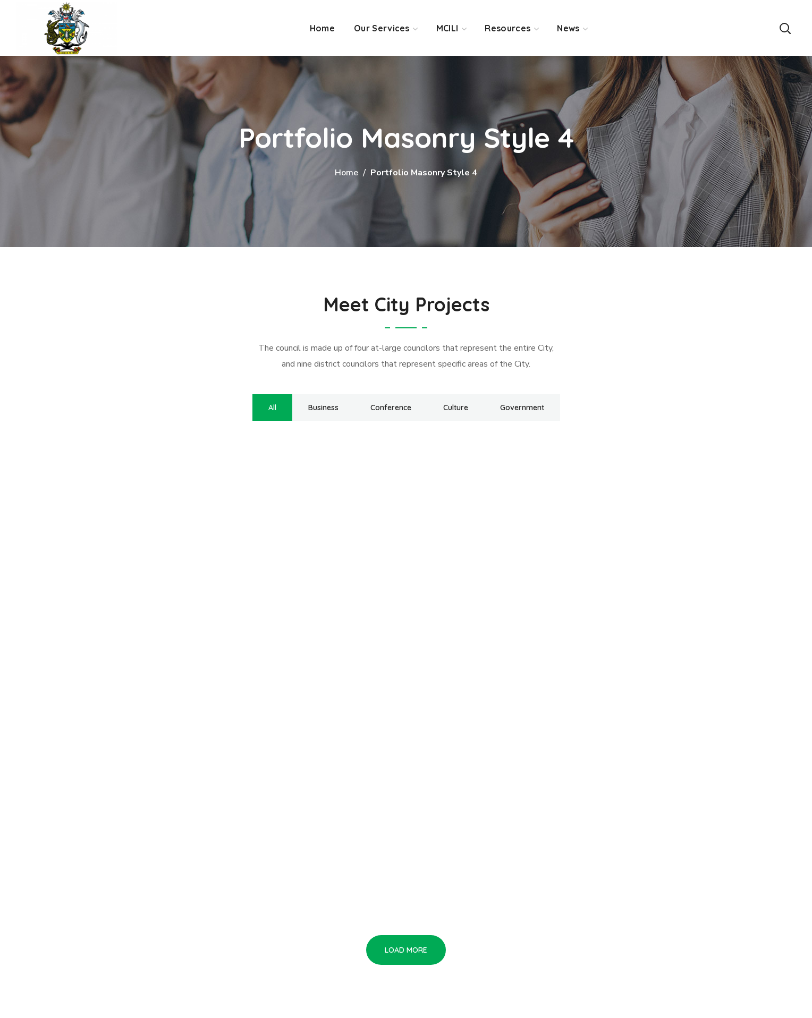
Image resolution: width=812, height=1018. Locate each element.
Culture (455, 407)
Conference (390, 407)
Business (323, 407)
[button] (785, 28)
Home (346, 173)
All (272, 407)
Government (522, 407)
